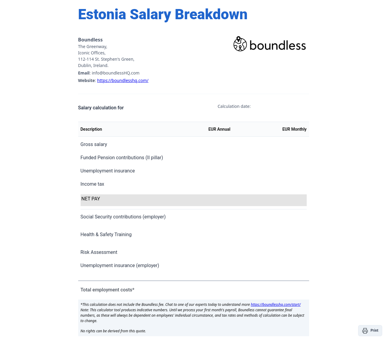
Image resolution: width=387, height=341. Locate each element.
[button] (370, 330)
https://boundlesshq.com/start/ (276, 304)
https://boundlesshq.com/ (123, 80)
